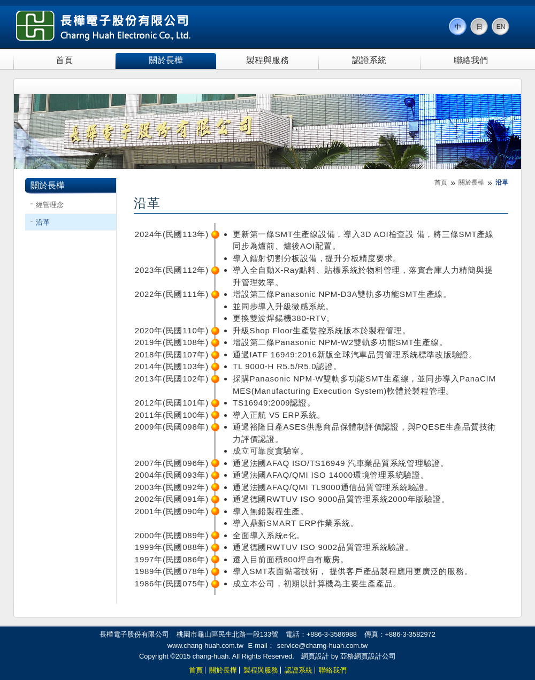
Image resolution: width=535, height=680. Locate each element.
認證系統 (369, 60)
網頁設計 (315, 656)
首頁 (64, 60)
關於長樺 (166, 60)
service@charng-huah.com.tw (322, 645)
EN (501, 26)
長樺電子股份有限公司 (104, 26)
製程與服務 (267, 60)
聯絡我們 (471, 60)
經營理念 (50, 205)
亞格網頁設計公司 (368, 656)
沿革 (43, 222)
